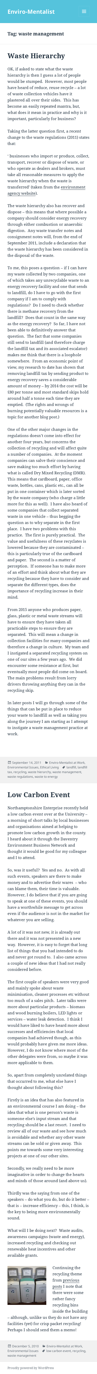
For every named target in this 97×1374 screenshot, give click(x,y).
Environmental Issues (23, 767)
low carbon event (58, 1351)
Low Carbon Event (39, 794)
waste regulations (20, 776)
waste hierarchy (39, 772)
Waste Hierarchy (36, 55)
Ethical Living (49, 767)
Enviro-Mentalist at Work (67, 762)
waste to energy (46, 776)
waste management (67, 772)
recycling (19, 772)
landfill (71, 767)
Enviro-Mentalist (31, 11)
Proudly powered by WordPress (31, 1368)
